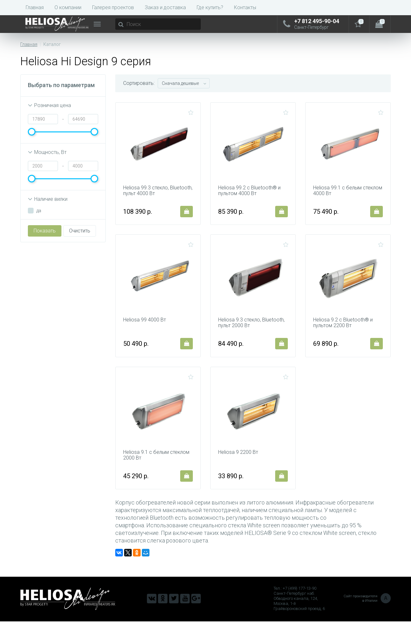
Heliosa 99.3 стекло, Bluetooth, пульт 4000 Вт (158, 190)
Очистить (79, 231)
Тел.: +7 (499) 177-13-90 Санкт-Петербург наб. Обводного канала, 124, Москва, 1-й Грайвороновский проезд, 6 (299, 599)
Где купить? (210, 7)
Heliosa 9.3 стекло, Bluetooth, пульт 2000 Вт (251, 323)
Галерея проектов (113, 7)
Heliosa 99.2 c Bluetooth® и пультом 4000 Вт (249, 190)
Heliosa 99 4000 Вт (144, 320)
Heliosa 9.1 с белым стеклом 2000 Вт (156, 455)
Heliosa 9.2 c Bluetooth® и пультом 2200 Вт (343, 323)
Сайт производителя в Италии (367, 599)
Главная (35, 7)
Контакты (245, 7)
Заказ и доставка (165, 7)
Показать (45, 231)
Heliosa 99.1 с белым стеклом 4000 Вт (347, 190)
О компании (67, 7)
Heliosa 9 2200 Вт (238, 452)
